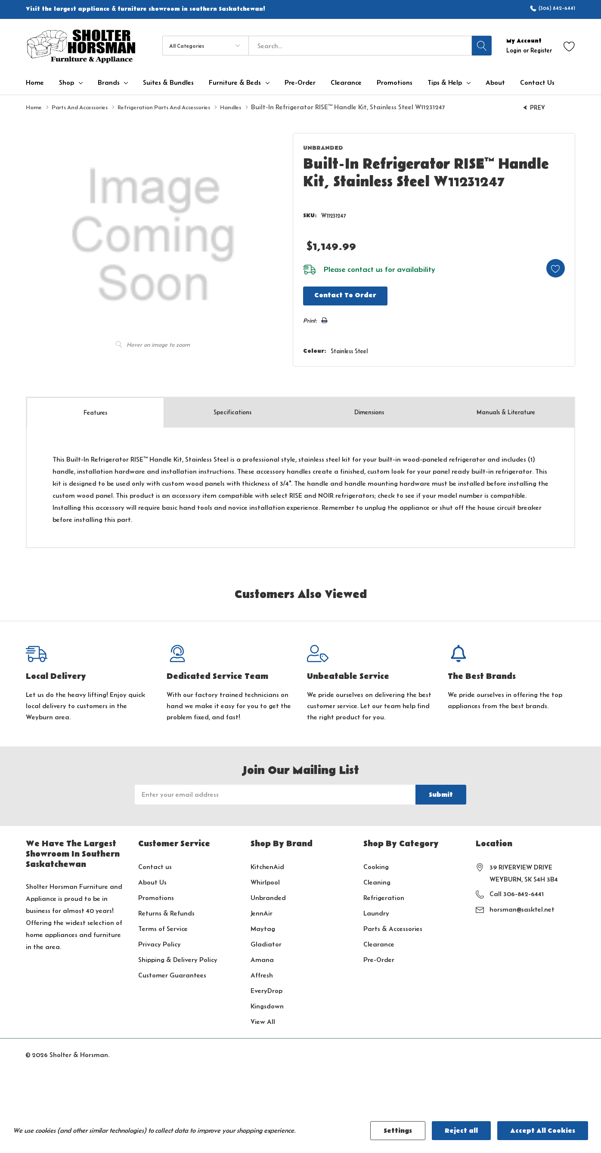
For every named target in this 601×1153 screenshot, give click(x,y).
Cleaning (376, 879)
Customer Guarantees (172, 972)
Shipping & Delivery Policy (177, 957)
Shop (66, 82)
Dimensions (369, 409)
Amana (262, 957)
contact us (355, 267)
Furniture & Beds (235, 82)
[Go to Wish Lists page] (569, 46)
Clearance (378, 941)
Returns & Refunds (166, 910)
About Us (152, 879)
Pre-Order (378, 957)
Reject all (461, 1130)
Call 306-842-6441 (516, 891)
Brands (109, 82)
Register (541, 50)
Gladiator (266, 941)
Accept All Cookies (542, 1130)
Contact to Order (338, 294)
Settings (398, 1130)
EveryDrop (266, 988)
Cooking (376, 864)
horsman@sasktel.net (522, 906)
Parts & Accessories (392, 926)
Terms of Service (163, 926)
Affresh (262, 972)
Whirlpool (265, 879)
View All (263, 1019)
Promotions (156, 895)
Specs (232, 410)
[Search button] (482, 45)
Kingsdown (267, 1003)
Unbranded (268, 895)
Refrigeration (383, 895)
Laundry (376, 910)
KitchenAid (267, 864)
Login (514, 50)
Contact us (155, 864)
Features (95, 410)
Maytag (263, 926)
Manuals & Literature (506, 409)
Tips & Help (445, 82)
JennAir (262, 910)
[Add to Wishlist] (551, 265)
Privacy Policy (159, 941)
